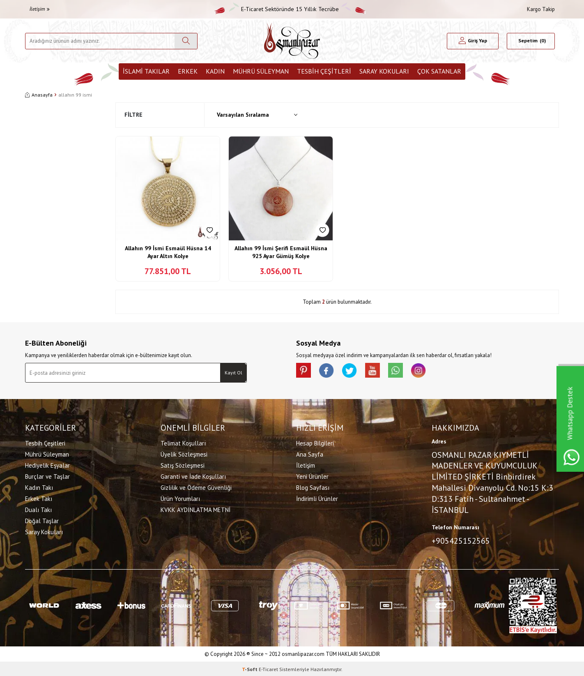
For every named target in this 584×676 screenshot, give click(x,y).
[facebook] (329, 371)
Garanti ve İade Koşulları (193, 476)
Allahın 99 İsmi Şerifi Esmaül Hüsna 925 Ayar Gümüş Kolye (281, 252)
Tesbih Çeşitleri (324, 71)
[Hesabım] (473, 41)
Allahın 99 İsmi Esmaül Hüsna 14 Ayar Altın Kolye (168, 252)
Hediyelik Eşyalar (47, 464)
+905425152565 (461, 540)
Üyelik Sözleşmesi (184, 453)
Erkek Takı (38, 498)
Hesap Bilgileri (315, 442)
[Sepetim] (531, 41)
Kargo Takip (541, 9)
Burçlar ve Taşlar (47, 476)
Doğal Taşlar (42, 520)
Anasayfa (39, 95)
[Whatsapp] (403, 371)
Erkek (188, 71)
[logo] (292, 41)
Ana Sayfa (309, 453)
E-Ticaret (268, 668)
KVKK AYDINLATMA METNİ (195, 509)
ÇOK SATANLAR (439, 71)
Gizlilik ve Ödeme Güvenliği (196, 487)
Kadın (215, 71)
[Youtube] (378, 371)
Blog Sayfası (312, 487)
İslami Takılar (146, 71)
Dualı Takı (38, 509)
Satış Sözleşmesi (183, 464)
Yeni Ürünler (312, 476)
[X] (353, 371)
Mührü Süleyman (261, 71)
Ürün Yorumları (180, 498)
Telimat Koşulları (183, 442)
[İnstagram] (427, 371)
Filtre (133, 114)
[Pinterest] (304, 371)
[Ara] (186, 41)
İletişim (39, 9)
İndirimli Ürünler (317, 498)
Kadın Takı (39, 487)
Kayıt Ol (233, 372)
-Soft (250, 668)
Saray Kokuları (384, 71)
